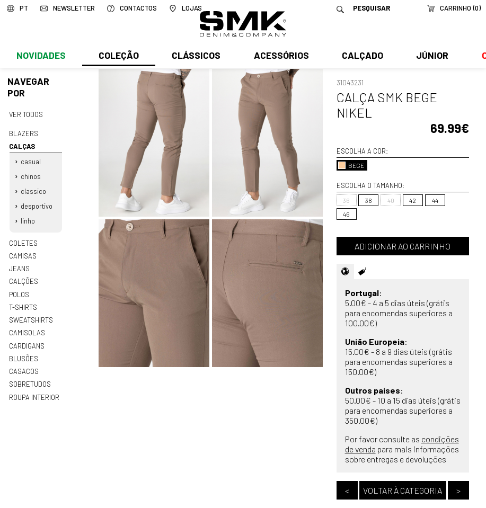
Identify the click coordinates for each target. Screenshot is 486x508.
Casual (31, 160)
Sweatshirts (30, 314)
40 (390, 200)
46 (346, 214)
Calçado (360, 57)
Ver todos (26, 114)
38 (368, 200)
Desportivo (36, 203)
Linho (28, 217)
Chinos (31, 174)
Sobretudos (30, 376)
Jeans (19, 264)
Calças (21, 145)
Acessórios (279, 57)
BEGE (351, 165)
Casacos (23, 364)
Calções (23, 276)
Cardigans (26, 339)
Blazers (23, 133)
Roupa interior (34, 389)
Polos (19, 289)
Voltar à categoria (402, 490)
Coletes (23, 239)
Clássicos (195, 57)
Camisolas (26, 327)
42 (412, 200)
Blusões (23, 351)
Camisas (22, 251)
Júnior (430, 57)
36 (346, 200)
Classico (33, 189)
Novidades (40, 57)
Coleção (118, 57)
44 (435, 200)
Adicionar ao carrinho (402, 246)
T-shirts (23, 301)
